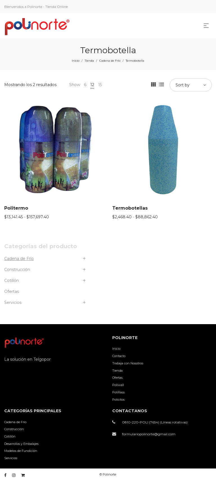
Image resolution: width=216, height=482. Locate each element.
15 (100, 84)
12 (92, 84)
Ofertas (11, 291)
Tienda (89, 60)
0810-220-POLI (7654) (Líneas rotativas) (155, 422)
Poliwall (118, 385)
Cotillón (11, 280)
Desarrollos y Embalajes (21, 444)
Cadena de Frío (109, 60)
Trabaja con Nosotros (127, 363)
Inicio (75, 60)
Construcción (17, 269)
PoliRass (118, 392)
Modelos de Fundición (20, 451)
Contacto (118, 356)
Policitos (118, 400)
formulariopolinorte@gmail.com (149, 434)
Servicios (12, 302)
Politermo (16, 208)
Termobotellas (130, 208)
